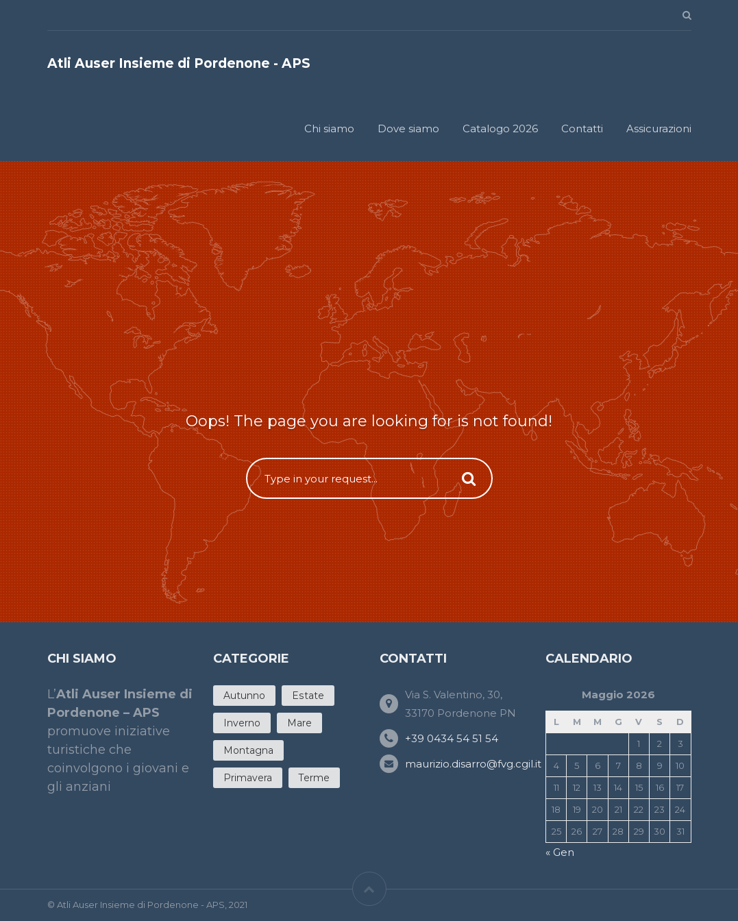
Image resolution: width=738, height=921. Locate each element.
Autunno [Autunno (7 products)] (244, 695)
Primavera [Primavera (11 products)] (247, 778)
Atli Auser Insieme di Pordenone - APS (178, 63)
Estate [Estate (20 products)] (308, 695)
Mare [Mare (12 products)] (299, 723)
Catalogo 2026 (500, 128)
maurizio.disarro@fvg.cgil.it (473, 763)
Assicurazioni (658, 128)
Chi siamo (329, 128)
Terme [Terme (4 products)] (314, 778)
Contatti (582, 128)
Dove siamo (408, 128)
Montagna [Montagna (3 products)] (248, 750)
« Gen (559, 852)
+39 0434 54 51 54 (451, 738)
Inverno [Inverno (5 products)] (241, 723)
